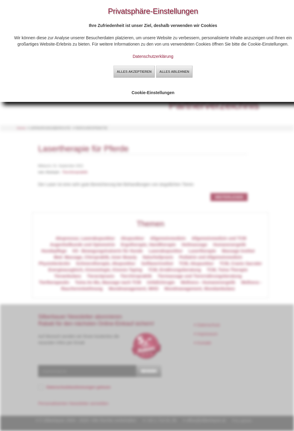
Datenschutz (207, 325)
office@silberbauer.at (205, 420)
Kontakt (202, 342)
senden (149, 371)
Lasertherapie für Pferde (83, 148)
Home (21, 128)
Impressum (206, 333)
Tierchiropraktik (74, 172)
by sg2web (243, 420)
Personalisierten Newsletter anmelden (73, 403)
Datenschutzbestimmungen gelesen (78, 387)
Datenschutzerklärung (153, 56)
